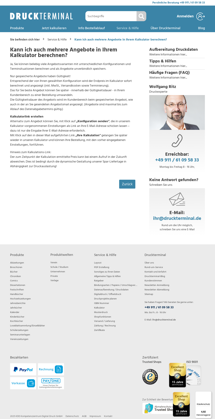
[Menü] (209, 393)
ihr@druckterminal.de (177, 218)
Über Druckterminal (165, 28)
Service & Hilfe (128, 28)
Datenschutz (72, 416)
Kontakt (108, 416)
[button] (177, 52)
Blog (201, 28)
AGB (84, 416)
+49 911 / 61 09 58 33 (192, 3)
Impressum (95, 416)
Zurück (127, 184)
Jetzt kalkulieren (54, 28)
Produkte (17, 28)
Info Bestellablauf (91, 28)
